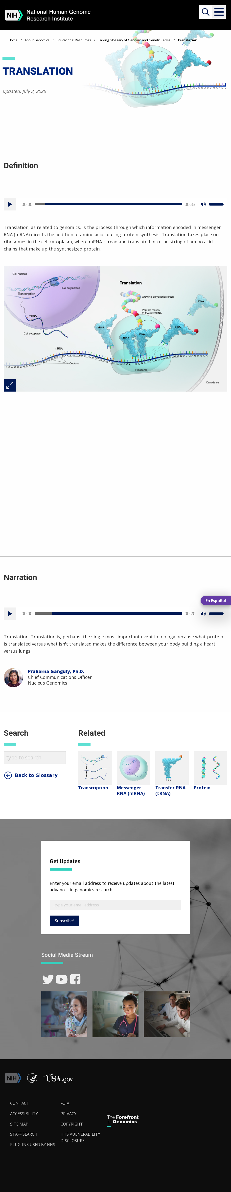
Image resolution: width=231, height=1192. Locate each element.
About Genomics (37, 40)
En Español (216, 600)
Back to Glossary (36, 775)
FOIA (65, 1103)
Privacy (68, 1113)
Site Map (19, 1124)
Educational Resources (74, 40)
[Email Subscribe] (115, 905)
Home (13, 40)
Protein (202, 788)
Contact (19, 1103)
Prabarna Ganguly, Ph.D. (56, 671)
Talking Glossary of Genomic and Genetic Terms (134, 40)
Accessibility (24, 1113)
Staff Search (23, 1134)
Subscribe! (64, 920)
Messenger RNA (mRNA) (131, 790)
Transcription (93, 788)
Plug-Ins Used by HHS (32, 1144)
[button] (219, 12)
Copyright (72, 1124)
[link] (48, 979)
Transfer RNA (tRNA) (170, 790)
